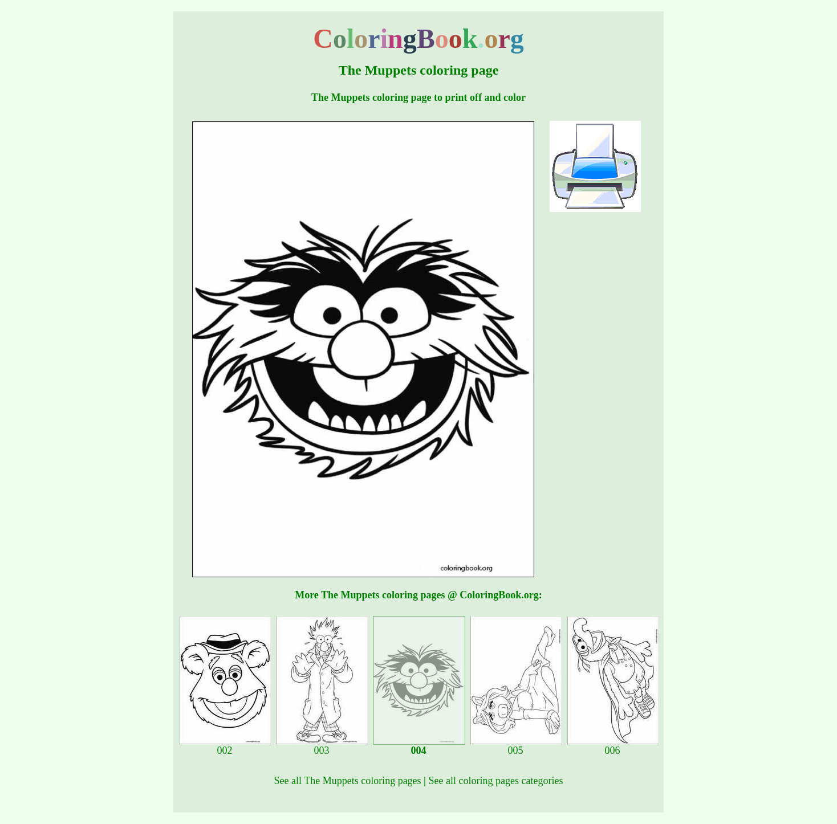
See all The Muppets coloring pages (347, 780)
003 (322, 746)
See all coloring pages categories (496, 780)
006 (613, 746)
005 (516, 746)
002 (225, 746)
